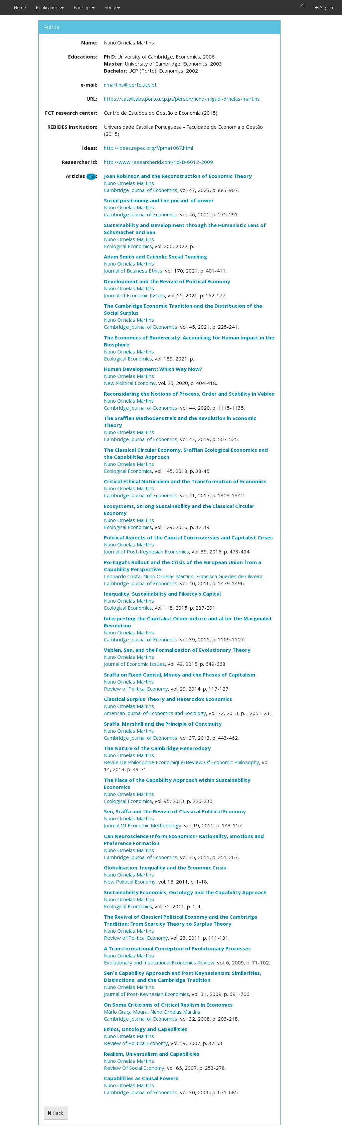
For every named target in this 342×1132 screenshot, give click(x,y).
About (112, 7)
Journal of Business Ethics (133, 270)
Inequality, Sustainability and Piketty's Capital (162, 593)
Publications (50, 7)
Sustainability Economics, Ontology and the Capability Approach (185, 892)
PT (302, 5)
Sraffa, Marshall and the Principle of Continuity (163, 723)
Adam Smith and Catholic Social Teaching (155, 256)
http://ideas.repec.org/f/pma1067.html (148, 147)
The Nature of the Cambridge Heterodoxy (157, 748)
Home (20, 7)
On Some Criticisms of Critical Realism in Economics (168, 1004)
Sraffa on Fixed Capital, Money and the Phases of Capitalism (179, 674)
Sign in (324, 7)
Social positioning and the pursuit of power (159, 200)
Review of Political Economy (136, 688)
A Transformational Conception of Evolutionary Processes (177, 948)
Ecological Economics (128, 246)
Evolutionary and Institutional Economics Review (159, 962)
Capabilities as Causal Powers (141, 1078)
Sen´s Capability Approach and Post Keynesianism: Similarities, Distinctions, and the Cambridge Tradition (182, 976)
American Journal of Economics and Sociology (155, 713)
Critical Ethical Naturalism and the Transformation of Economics (185, 481)
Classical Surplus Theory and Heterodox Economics (168, 699)
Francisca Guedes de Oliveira (229, 576)
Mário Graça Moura (126, 1011)
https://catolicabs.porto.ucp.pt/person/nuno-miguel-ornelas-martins (182, 98)
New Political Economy (130, 383)
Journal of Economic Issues (134, 295)
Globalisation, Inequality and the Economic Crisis (165, 867)
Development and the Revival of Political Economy (167, 281)
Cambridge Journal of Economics (140, 190)
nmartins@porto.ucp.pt (130, 84)
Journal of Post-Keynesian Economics (146, 551)
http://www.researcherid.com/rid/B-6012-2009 (158, 162)
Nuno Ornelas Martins (129, 183)
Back (55, 1113)
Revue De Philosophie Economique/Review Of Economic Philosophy (181, 762)
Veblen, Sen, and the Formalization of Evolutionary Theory (177, 649)
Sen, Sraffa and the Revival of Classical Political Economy (175, 811)
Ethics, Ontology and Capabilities (145, 1029)
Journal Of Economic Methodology (142, 825)
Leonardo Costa (122, 576)
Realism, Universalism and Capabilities (151, 1053)
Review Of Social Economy (134, 1067)
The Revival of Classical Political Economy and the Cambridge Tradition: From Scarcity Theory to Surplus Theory (180, 920)
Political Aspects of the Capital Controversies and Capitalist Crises (188, 537)
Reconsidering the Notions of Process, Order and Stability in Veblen (189, 393)
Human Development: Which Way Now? (153, 369)
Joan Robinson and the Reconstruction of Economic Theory (178, 176)
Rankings (84, 7)
